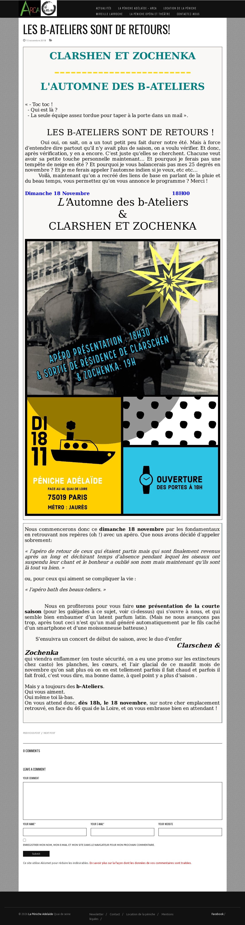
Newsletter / (99, 914)
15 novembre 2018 (36, 40)
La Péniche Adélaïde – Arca (137, 8)
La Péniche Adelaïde (40, 914)
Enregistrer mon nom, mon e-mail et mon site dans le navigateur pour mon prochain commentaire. (89, 845)
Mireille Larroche (109, 14)
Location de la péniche (180, 8)
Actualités (103, 8)
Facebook (218, 914)
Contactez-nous (188, 14)
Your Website (165, 824)
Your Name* (29, 824)
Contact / (117, 914)
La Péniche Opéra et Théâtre (150, 14)
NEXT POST (49, 733)
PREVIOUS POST (31, 733)
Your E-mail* (97, 824)
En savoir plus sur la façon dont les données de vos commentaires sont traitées (140, 862)
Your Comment (31, 778)
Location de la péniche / (143, 914)
